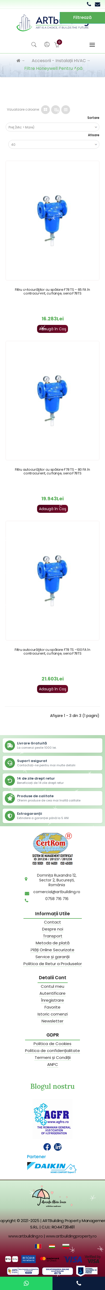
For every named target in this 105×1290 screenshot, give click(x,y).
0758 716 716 (56, 898)
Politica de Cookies (52, 1043)
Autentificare (52, 993)
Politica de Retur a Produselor (52, 963)
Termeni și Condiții (53, 1057)
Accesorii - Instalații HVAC (59, 61)
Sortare (93, 117)
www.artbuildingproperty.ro (71, 1236)
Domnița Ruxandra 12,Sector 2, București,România (56, 880)
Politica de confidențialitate (52, 1050)
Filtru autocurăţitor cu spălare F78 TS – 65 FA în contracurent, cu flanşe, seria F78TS (52, 291)
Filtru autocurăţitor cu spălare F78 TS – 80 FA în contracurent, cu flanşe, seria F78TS (52, 471)
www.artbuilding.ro (25, 1236)
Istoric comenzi (53, 1014)
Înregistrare (52, 1000)
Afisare (93, 135)
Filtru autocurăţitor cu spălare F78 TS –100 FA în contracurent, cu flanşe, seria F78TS (52, 651)
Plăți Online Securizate (52, 950)
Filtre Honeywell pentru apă (53, 68)
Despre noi (52, 929)
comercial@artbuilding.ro (56, 891)
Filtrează (82, 17)
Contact (52, 922)
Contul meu (52, 986)
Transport (52, 936)
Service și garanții (52, 957)
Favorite (52, 1007)
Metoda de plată (53, 943)
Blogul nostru (52, 1086)
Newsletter (52, 1021)
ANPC (52, 1064)
